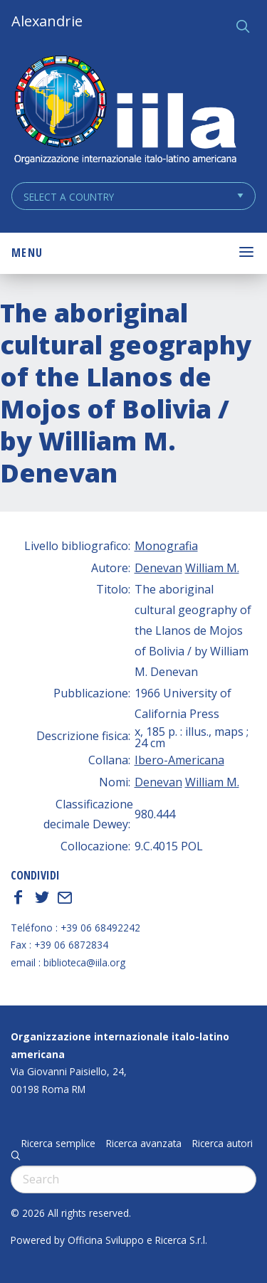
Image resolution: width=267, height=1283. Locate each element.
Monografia (166, 546)
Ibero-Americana (179, 760)
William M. (212, 568)
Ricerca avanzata (144, 1144)
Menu (27, 252)
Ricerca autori (222, 1144)
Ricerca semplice (58, 1144)
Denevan (158, 568)
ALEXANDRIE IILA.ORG (124, 111)
